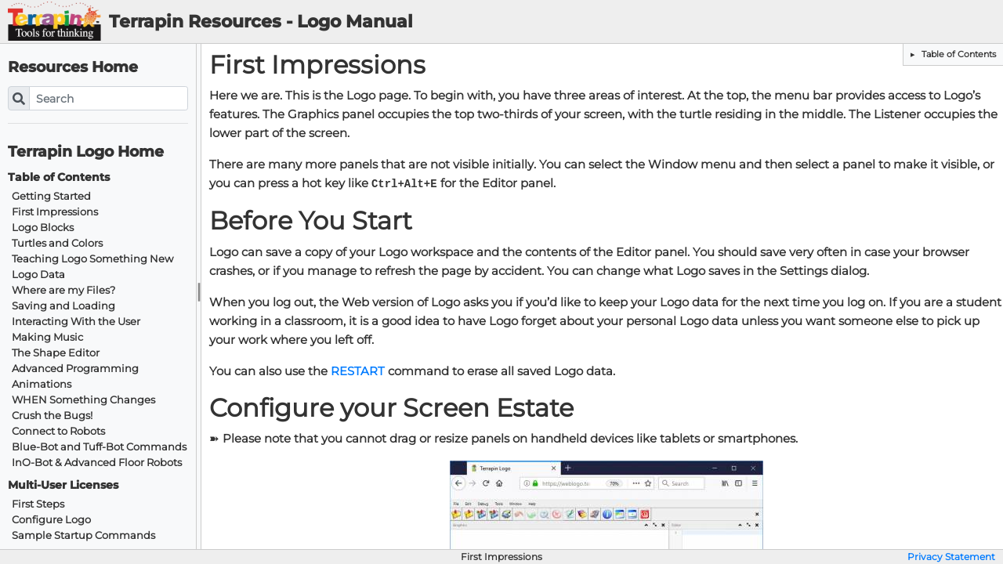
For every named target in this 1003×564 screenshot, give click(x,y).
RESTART (358, 371)
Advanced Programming (75, 368)
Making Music (47, 337)
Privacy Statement (951, 556)
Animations (41, 384)
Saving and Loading (63, 306)
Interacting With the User (76, 321)
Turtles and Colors (57, 243)
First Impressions (55, 212)
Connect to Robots (58, 431)
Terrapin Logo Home (86, 152)
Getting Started (51, 196)
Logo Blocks (43, 227)
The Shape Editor (56, 353)
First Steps (38, 504)
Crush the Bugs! (52, 415)
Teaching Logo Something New (92, 259)
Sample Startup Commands (83, 535)
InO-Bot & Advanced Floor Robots (97, 462)
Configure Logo (51, 520)
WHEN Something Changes (83, 400)
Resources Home (73, 67)
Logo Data (38, 274)
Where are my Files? (63, 290)
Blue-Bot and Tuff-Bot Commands (99, 447)
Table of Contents (957, 54)
